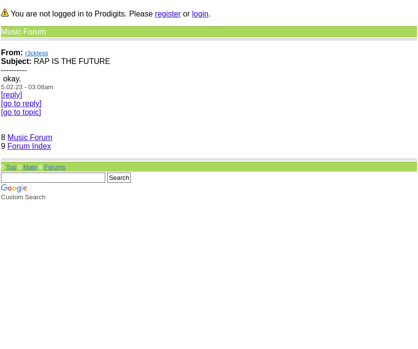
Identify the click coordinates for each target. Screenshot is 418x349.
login (200, 14)
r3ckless (36, 53)
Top (11, 167)
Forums (54, 167)
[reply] (11, 95)
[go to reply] (21, 103)
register (168, 14)
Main (30, 167)
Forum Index (29, 146)
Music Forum (29, 137)
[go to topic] (21, 112)
